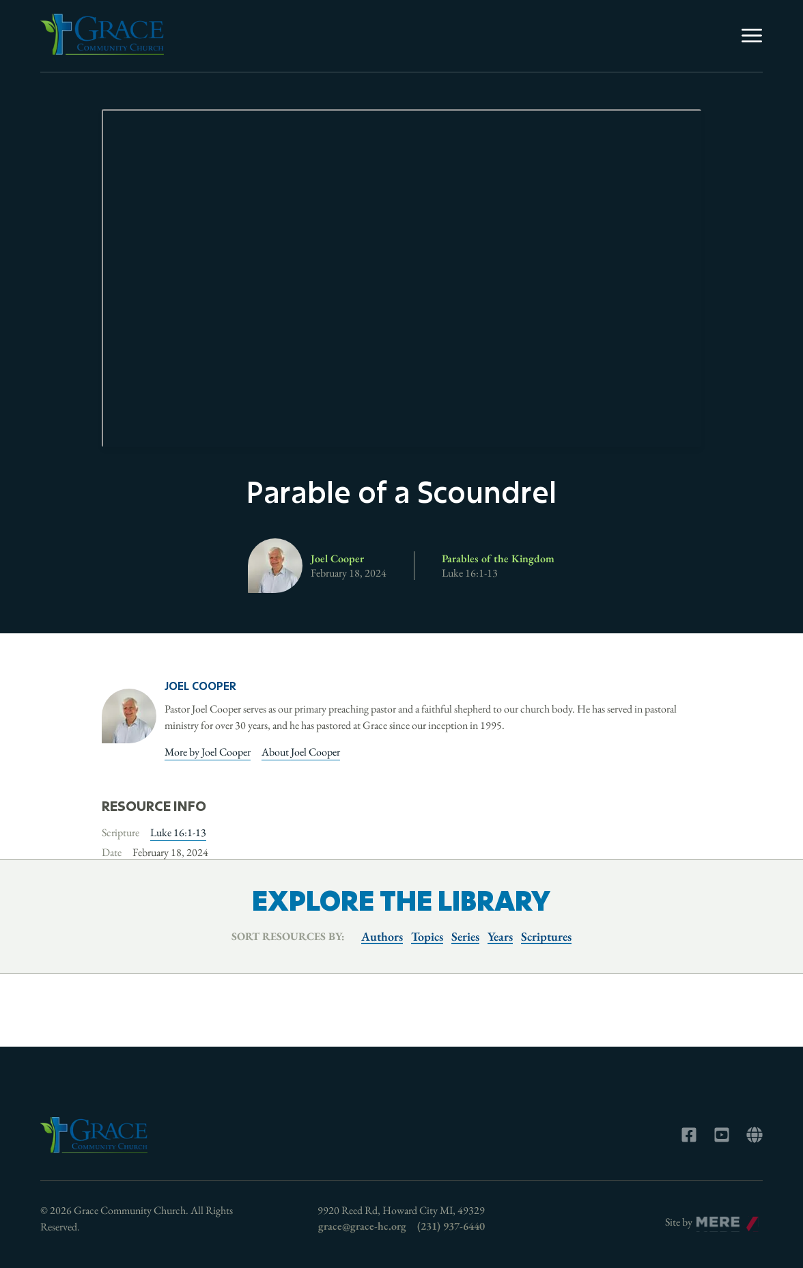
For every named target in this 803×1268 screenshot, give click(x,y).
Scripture (120, 832)
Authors (382, 936)
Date (112, 852)
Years (500, 936)
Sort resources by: (288, 936)
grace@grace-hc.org (362, 1226)
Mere (708, 1218)
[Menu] (751, 35)
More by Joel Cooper (208, 752)
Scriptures (546, 936)
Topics (427, 936)
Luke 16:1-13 (178, 832)
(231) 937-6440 (451, 1226)
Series (465, 936)
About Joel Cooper (301, 752)
